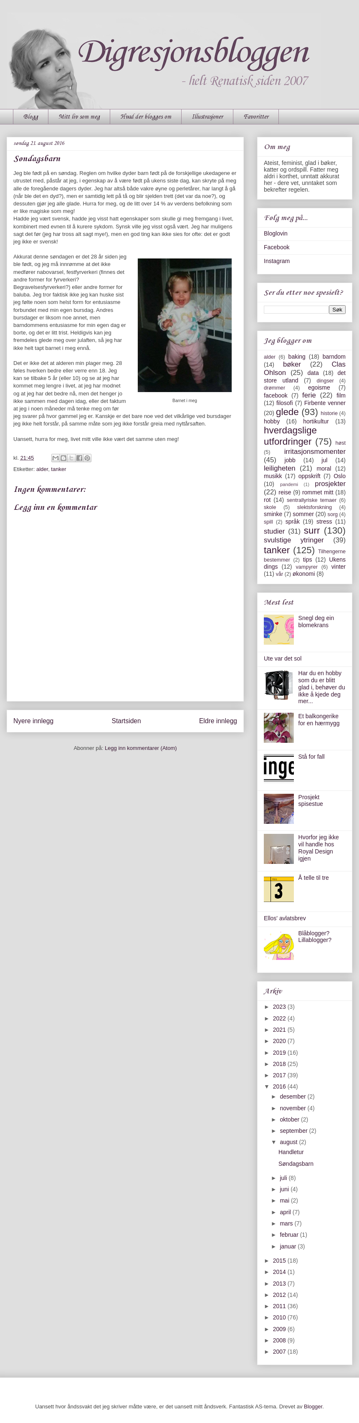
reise (284, 492)
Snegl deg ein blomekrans (316, 621)
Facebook (276, 247)
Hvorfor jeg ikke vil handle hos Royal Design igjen (318, 847)
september (294, 1130)
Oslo (340, 476)
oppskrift (309, 476)
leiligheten (280, 468)
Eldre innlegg (218, 720)
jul (324, 460)
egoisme (319, 387)
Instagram (277, 261)
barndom (334, 356)
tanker (58, 469)
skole (270, 507)
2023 (280, 1006)
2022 (280, 1018)
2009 (280, 1329)
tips (307, 559)
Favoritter (255, 117)
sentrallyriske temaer (311, 500)
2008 (280, 1340)
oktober (290, 1119)
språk (293, 521)
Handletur (291, 1152)
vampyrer (307, 567)
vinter (338, 566)
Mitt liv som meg (79, 117)
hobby (272, 421)
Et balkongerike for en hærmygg (319, 720)
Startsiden (126, 720)
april (286, 1212)
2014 (280, 1272)
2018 (280, 1064)
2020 (280, 1041)
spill (268, 522)
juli (284, 1178)
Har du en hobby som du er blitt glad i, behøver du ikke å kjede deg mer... (321, 687)
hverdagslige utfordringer (290, 436)
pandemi (289, 484)
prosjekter (330, 484)
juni (285, 1189)
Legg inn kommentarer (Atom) (141, 748)
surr (312, 530)
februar (290, 1234)
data (313, 373)
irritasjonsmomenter (315, 452)
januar (289, 1246)
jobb (289, 460)
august (289, 1142)
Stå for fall (311, 756)
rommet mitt (318, 492)
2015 (280, 1260)
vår (279, 574)
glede (287, 412)
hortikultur (316, 421)
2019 (280, 1052)
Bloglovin (276, 233)
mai (285, 1200)
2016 (280, 1086)
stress (324, 521)
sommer (303, 514)
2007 (280, 1351)
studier (274, 531)
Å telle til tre (313, 877)
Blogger (313, 1406)
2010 (280, 1317)
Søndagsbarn (295, 1163)
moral (323, 468)
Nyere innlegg (33, 720)
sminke (273, 514)
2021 (280, 1029)
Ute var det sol (282, 658)
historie (329, 413)
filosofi (284, 403)
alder (42, 469)
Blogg (30, 117)
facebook (276, 395)
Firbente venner (325, 403)
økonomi (304, 573)
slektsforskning (314, 507)
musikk (273, 476)
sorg (333, 514)
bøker (292, 364)
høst (341, 443)
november (293, 1108)
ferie (309, 395)
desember (293, 1096)
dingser (325, 381)
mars (287, 1223)
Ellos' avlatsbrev (285, 918)
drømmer (274, 388)
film (341, 395)
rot (267, 499)
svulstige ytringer (294, 540)
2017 (280, 1075)
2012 (280, 1294)
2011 (280, 1306)
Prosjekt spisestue (310, 801)
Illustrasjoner (207, 117)
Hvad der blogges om (145, 117)
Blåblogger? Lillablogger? (314, 937)
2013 (280, 1283)
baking (297, 356)
